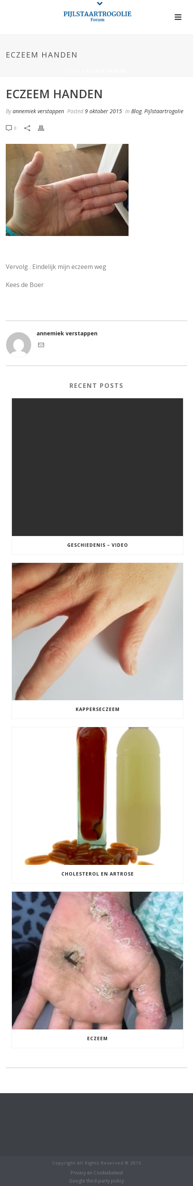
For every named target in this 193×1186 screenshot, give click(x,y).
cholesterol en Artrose (97, 874)
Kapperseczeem (98, 709)
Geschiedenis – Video (97, 545)
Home (74, 71)
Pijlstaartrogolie (163, 111)
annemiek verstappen (38, 111)
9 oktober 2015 (103, 111)
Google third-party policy (96, 1181)
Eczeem (97, 1038)
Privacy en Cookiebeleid (97, 1173)
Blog (136, 111)
